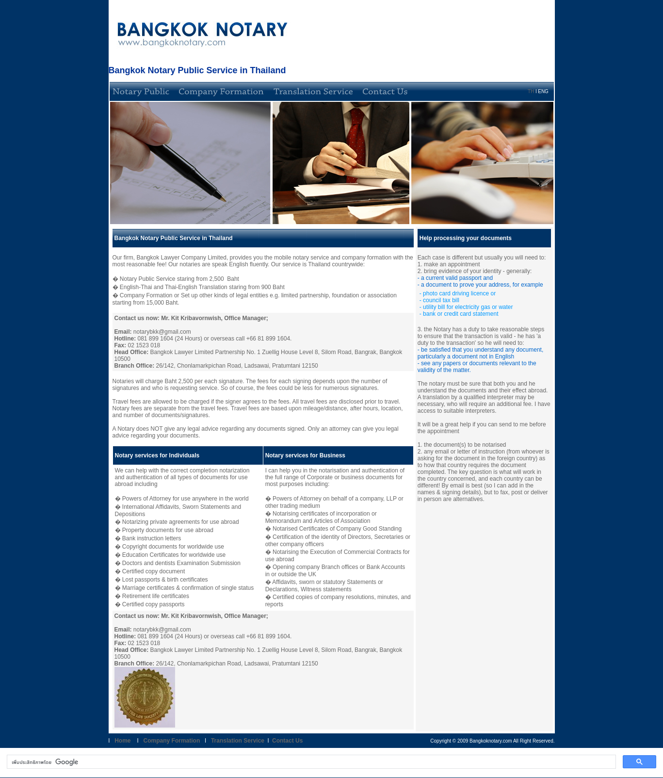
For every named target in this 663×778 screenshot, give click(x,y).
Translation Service (237, 740)
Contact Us (287, 740)
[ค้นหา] (310, 762)
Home (120, 740)
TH (531, 91)
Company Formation (173, 740)
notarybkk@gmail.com (162, 331)
